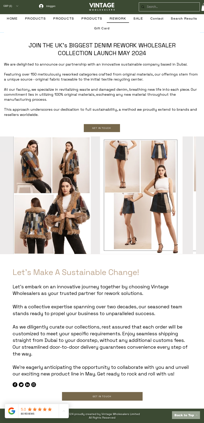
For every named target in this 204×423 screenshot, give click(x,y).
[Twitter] (21, 384)
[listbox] (11, 6)
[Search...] (169, 7)
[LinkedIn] (27, 384)
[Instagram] (33, 384)
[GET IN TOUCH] (102, 128)
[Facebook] (15, 384)
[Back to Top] (186, 415)
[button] (11, 6)
